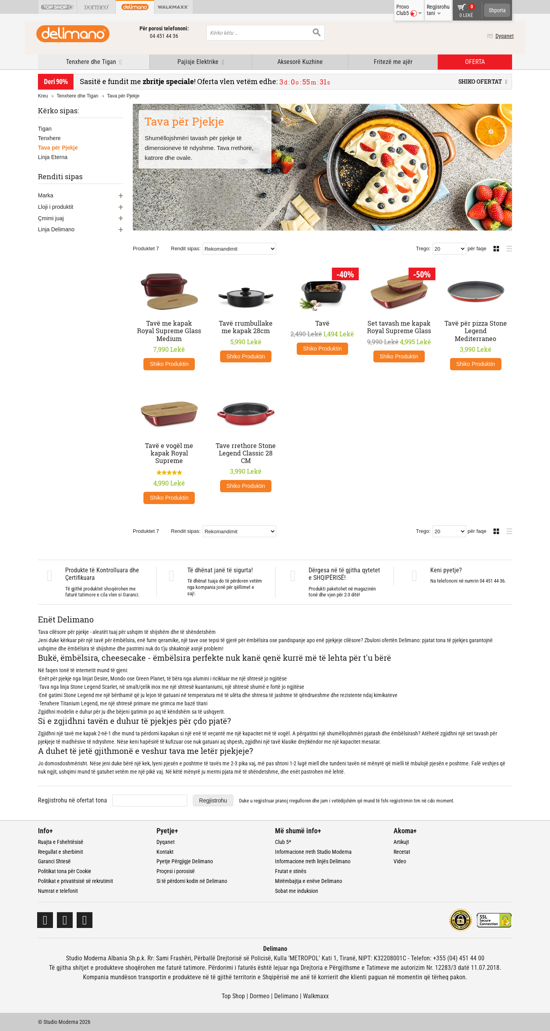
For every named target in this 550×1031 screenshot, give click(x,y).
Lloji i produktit (55, 207)
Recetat (402, 852)
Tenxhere (49, 138)
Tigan (45, 129)
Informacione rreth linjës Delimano (312, 861)
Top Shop (233, 996)
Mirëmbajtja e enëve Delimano (308, 881)
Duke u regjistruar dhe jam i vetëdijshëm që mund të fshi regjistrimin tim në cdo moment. (346, 800)
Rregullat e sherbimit (60, 852)
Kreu (43, 96)
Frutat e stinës (290, 871)
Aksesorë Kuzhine (300, 62)
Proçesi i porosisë (175, 871)
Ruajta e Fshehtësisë (60, 842)
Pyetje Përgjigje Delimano (184, 861)
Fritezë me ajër (393, 62)
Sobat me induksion (296, 891)
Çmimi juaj (51, 218)
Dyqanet (503, 36)
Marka (45, 195)
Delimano (286, 996)
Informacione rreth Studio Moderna (313, 852)
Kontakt (164, 852)
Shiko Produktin (169, 364)
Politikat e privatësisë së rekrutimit (75, 881)
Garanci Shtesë (54, 861)
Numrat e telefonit (58, 891)
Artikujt (401, 842)
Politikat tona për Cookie (64, 871)
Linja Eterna (53, 157)
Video (400, 861)
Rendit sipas (185, 248)
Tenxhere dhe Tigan (77, 96)
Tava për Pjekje (58, 147)
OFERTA (475, 62)
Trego (422, 248)
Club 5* (283, 842)
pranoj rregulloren (293, 801)
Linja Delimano (56, 229)
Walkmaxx (316, 996)
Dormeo (259, 996)
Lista (507, 248)
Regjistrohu (213, 800)
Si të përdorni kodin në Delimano (191, 881)
